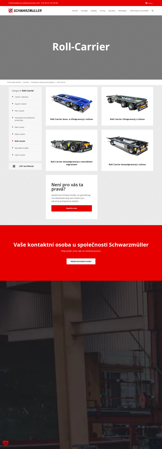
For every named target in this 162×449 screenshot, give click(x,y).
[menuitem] (149, 3)
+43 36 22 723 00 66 (49, 3)
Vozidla (26, 82)
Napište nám (71, 208)
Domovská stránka (14, 82)
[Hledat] (152, 10)
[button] (5, 443)
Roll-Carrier (61, 82)
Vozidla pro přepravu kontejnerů (43, 82)
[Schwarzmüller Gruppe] (25, 11)
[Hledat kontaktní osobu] (81, 261)
